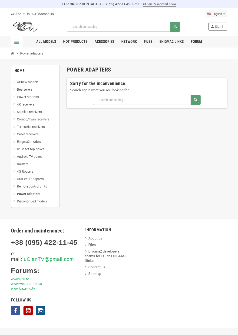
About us (95, 238)
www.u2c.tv (20, 279)
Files (92, 245)
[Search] (123, 27)
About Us (20, 14)
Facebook (15, 310)
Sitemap (94, 274)
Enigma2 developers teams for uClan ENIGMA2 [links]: (105, 256)
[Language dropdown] (216, 13)
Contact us (96, 267)
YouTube (28, 310)
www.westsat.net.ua (26, 284)
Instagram (40, 310)
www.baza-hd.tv (23, 288)
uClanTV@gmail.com (159, 4)
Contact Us (43, 14)
